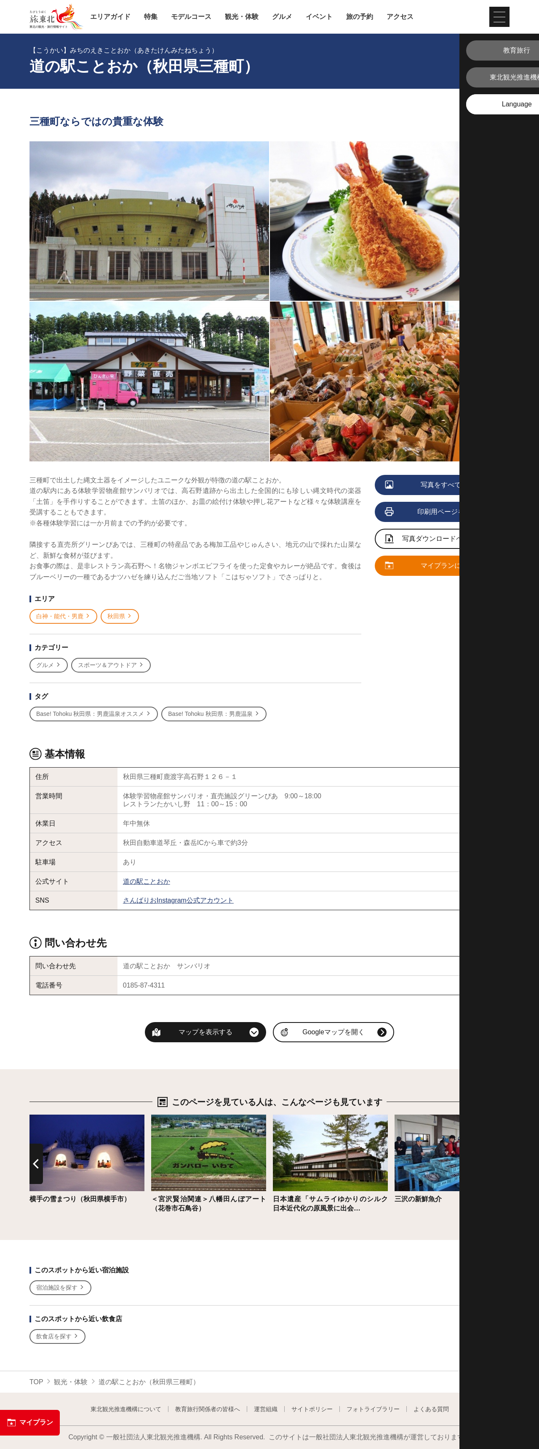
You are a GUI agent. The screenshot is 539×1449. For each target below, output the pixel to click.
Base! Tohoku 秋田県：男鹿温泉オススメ (93, 714)
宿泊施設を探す (60, 1287)
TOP (36, 1381)
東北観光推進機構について (126, 1409)
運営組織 (266, 1409)
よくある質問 (431, 1409)
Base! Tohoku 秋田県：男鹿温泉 (213, 714)
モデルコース (191, 16)
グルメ (282, 16)
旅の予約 (359, 16)
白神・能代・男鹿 (63, 616)
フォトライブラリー (373, 1409)
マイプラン (30, 1422)
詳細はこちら (49, 1118)
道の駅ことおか (146, 881)
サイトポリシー (312, 1409)
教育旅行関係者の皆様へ (207, 1409)
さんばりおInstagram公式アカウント (178, 900)
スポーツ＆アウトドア (111, 665)
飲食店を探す (57, 1336)
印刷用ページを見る (432, 512)
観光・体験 (242, 16)
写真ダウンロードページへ (434, 539)
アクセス (400, 16)
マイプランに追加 (430, 566)
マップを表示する (205, 1032)
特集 (150, 16)
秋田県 (119, 616)
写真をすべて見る (430, 485)
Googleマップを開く (333, 1032)
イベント (319, 16)
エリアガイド (110, 16)
